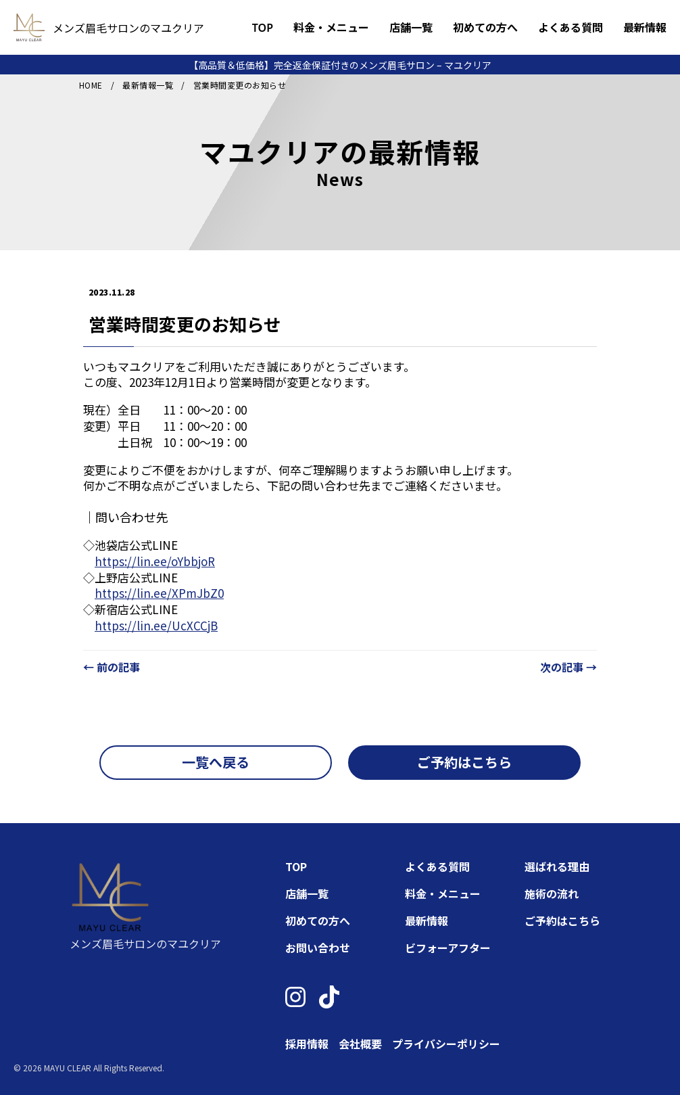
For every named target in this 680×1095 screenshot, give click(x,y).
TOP (262, 27)
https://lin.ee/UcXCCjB (156, 625)
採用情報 (307, 1043)
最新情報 (644, 27)
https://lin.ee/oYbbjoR (155, 561)
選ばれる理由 (557, 866)
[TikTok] (329, 996)
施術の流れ (552, 893)
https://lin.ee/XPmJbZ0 (159, 592)
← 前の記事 (111, 667)
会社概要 (360, 1043)
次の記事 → (568, 667)
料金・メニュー (331, 27)
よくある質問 (570, 27)
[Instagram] (295, 997)
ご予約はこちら (562, 920)
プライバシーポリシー (446, 1043)
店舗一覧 (411, 27)
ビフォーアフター (448, 947)
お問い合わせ (317, 947)
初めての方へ (485, 27)
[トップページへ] (29, 27)
